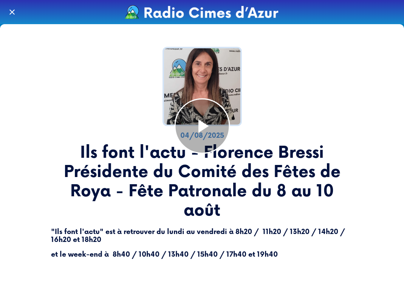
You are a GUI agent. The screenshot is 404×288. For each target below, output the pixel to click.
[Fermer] (12, 12)
